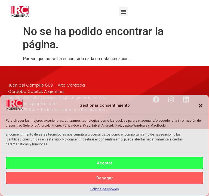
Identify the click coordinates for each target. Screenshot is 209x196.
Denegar (104, 178)
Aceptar (104, 163)
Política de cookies (104, 189)
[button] (200, 105)
